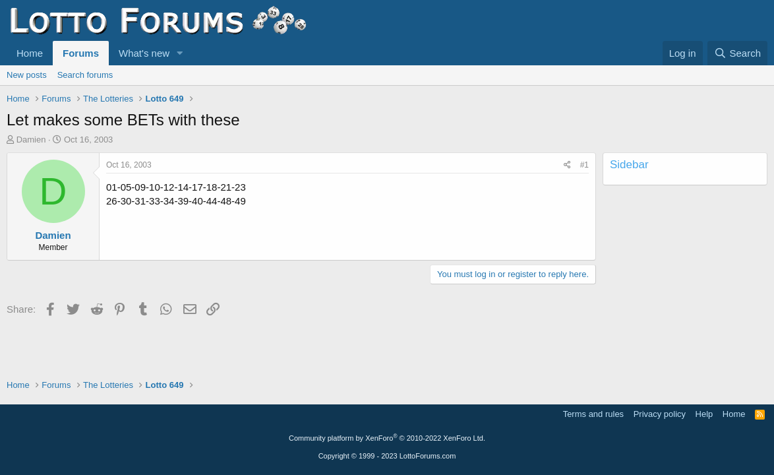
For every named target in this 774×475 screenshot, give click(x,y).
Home (29, 53)
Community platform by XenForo (387, 438)
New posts (27, 75)
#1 (584, 165)
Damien (31, 139)
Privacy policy (660, 414)
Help (704, 414)
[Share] (567, 165)
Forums (81, 53)
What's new (144, 53)
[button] (180, 53)
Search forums (85, 75)
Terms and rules (593, 414)
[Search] (737, 53)
